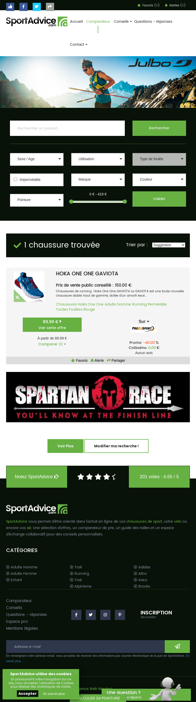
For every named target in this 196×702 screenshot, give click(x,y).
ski (29, 528)
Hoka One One (91, 304)
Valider (159, 199)
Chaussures (66, 304)
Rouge (89, 309)
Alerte (97, 360)
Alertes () (175, 5)
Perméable (157, 304)
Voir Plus (65, 446)
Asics (140, 580)
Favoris (79, 360)
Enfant (14, 580)
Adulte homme (118, 304)
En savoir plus (54, 694)
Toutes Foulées (69, 309)
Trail (76, 567)
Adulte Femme (21, 573)
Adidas (142, 567)
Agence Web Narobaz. (94, 689)
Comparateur (98, 22)
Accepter (27, 693)
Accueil (76, 22)
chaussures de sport (144, 521)
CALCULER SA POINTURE (98, 698)
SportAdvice (16, 521)
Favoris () (148, 5)
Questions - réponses (153, 22)
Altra (140, 573)
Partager (116, 360)
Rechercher (159, 128)
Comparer (52, 344)
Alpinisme (81, 586)
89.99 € (52, 324)
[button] (37, 159)
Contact (78, 45)
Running (139, 304)
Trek (76, 580)
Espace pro (17, 621)
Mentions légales (22, 628)
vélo (177, 521)
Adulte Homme (22, 567)
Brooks (142, 586)
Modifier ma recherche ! (116, 446)
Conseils (122, 22)
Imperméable (30, 180)
